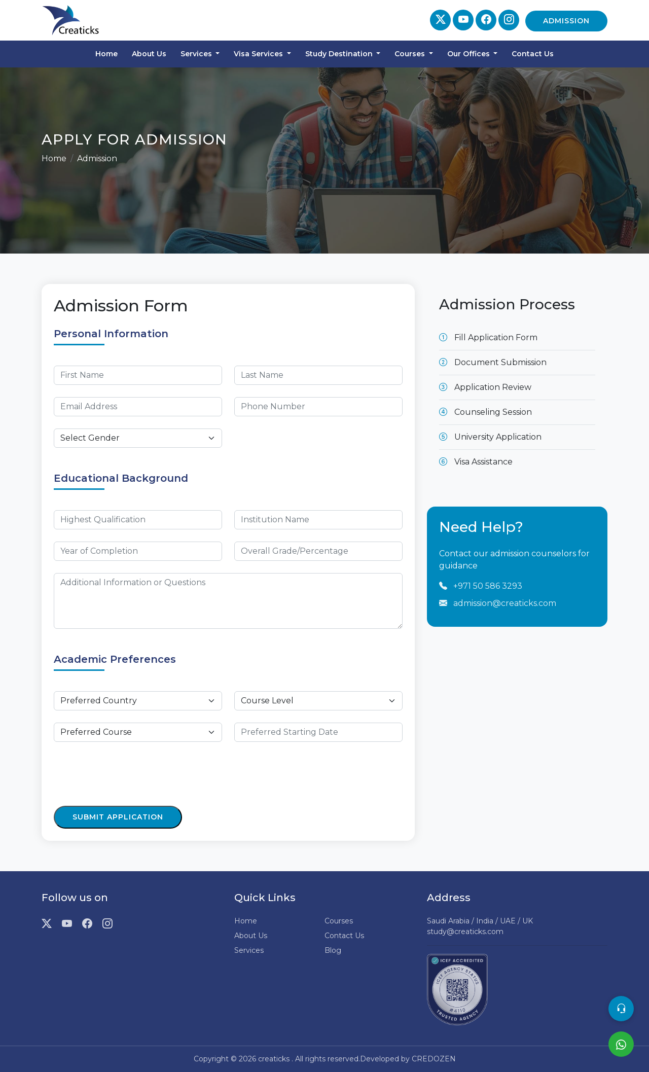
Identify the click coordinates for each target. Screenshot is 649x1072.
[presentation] (131, 774)
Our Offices (469, 53)
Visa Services (259, 53)
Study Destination (340, 53)
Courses (410, 53)
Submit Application (118, 816)
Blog (332, 950)
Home (106, 53)
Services (197, 53)
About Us (149, 53)
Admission (566, 20)
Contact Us (533, 53)
